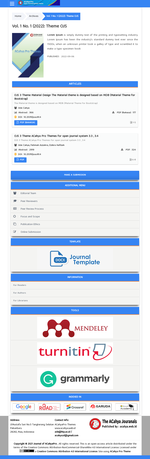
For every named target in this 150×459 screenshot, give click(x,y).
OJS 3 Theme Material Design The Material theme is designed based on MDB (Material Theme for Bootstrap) (75, 99)
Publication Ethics (26, 224)
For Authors (19, 293)
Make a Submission (75, 175)
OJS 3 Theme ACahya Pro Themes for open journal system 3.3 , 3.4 (75, 138)
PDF (21, 160)
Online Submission (26, 232)
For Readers (19, 285)
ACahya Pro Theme (119, 451)
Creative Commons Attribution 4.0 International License (67, 451)
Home (18, 16)
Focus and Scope (26, 217)
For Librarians (20, 301)
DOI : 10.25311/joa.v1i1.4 (29, 117)
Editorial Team (24, 193)
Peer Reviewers (25, 201)
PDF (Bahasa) (27, 123)
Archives (33, 16)
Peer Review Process (28, 209)
